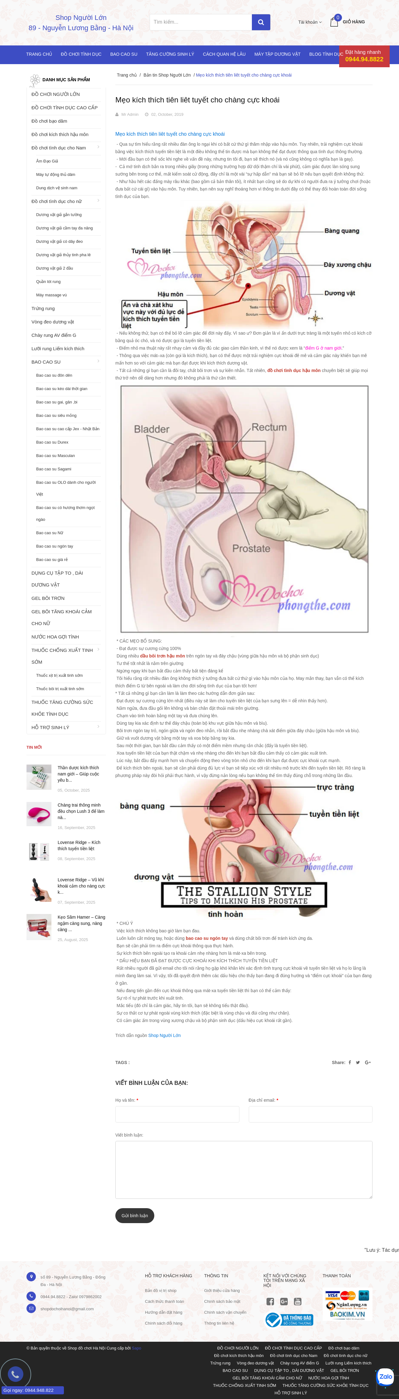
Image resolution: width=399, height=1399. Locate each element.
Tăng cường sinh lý (170, 54)
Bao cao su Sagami (53, 469)
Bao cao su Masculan (55, 455)
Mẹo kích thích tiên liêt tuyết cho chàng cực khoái (197, 100)
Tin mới (34, 747)
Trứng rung (43, 308)
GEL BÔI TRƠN (48, 598)
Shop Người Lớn (164, 1035)
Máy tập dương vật (277, 54)
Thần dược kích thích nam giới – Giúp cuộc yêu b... (78, 774)
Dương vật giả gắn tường (59, 214)
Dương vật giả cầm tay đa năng (64, 228)
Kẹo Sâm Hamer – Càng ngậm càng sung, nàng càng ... (81, 923)
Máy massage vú (51, 295)
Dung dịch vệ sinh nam (56, 188)
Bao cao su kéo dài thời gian (61, 388)
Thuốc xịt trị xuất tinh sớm (59, 675)
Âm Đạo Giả (47, 161)
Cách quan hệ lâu (224, 54)
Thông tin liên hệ (219, 1323)
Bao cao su (123, 54)
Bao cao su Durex (52, 442)
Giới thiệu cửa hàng (222, 1290)
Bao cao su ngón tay (54, 546)
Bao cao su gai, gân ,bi (56, 402)
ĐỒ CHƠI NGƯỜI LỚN (55, 94)
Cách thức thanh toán (164, 1301)
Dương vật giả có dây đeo (59, 241)
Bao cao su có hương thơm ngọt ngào (65, 513)
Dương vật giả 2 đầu (54, 268)
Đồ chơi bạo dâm (49, 121)
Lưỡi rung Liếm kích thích (57, 348)
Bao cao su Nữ (49, 532)
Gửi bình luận (135, 1215)
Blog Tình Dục (326, 54)
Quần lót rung (48, 281)
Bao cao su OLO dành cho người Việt (66, 488)
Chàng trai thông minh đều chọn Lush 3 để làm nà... (81, 811)
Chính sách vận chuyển (225, 1312)
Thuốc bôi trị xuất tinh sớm (60, 688)
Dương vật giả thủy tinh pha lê (63, 254)
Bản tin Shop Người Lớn (167, 75)
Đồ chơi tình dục (81, 54)
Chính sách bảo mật (222, 1301)
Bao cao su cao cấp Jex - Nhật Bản (67, 428)
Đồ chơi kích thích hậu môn (60, 134)
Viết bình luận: (129, 1135)
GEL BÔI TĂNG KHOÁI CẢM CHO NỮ (61, 617)
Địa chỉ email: (263, 1100)
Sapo (136, 1348)
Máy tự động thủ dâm (55, 174)
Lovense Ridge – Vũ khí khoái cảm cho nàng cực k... (81, 886)
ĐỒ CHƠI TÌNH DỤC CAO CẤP (64, 107)
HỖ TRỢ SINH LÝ (50, 727)
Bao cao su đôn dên (54, 375)
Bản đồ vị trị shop (160, 1290)
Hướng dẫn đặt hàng (163, 1312)
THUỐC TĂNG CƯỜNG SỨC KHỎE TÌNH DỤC (62, 708)
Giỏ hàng (354, 21)
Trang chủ (39, 54)
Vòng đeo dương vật (52, 321)
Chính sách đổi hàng (163, 1323)
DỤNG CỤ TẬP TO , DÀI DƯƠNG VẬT (57, 578)
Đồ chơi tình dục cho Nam (58, 147)
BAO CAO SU (45, 362)
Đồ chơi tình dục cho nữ (56, 201)
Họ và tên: (126, 1100)
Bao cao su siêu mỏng (56, 415)
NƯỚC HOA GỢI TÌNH (55, 636)
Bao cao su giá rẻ (52, 559)
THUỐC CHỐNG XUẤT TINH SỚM (62, 656)
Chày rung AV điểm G (53, 335)
